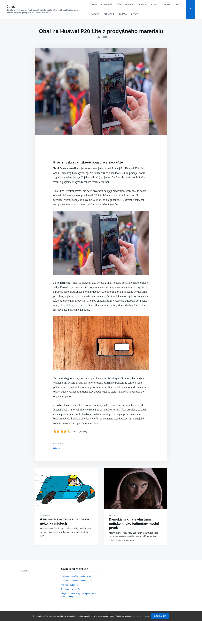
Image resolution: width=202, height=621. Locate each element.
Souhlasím (160, 616)
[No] (198, 616)
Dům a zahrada (125, 5)
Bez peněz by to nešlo (71, 589)
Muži (178, 5)
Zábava (123, 14)
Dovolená (106, 5)
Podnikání (109, 14)
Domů (94, 5)
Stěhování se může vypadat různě (76, 576)
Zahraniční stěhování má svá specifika (78, 580)
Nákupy (95, 14)
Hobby (154, 5)
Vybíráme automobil (70, 585)
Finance (141, 5)
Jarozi (11, 7)
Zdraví (134, 14)
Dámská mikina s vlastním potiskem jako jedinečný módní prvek (134, 523)
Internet (167, 5)
